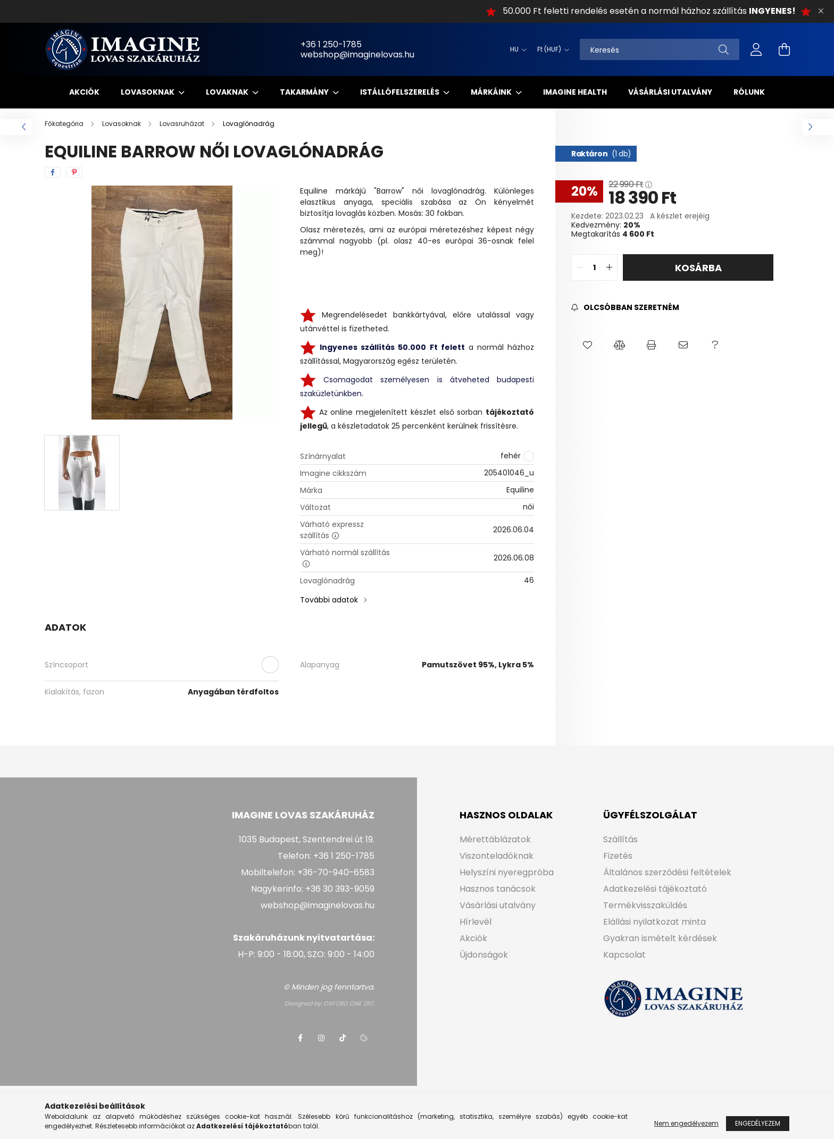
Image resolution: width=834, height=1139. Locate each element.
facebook (300, 1038)
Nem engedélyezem (686, 1130)
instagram (321, 1038)
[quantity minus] (580, 267)
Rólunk (749, 92)
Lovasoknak (148, 92)
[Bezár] (821, 11)
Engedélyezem (757, 1130)
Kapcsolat (624, 955)
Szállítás (620, 839)
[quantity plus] (609, 267)
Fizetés (617, 856)
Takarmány (305, 92)
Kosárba (698, 267)
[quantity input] (594, 267)
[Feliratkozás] (625, 308)
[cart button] (784, 49)
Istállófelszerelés (400, 92)
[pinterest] (74, 172)
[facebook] (53, 172)
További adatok (329, 599)
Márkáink (492, 92)
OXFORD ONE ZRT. (348, 1003)
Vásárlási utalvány (670, 92)
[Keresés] (659, 49)
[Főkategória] (65, 123)
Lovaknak (228, 92)
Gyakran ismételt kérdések (660, 938)
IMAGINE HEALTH (575, 92)
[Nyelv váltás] (516, 49)
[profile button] (756, 49)
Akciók (84, 92)
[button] (587, 345)
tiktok (342, 1038)
